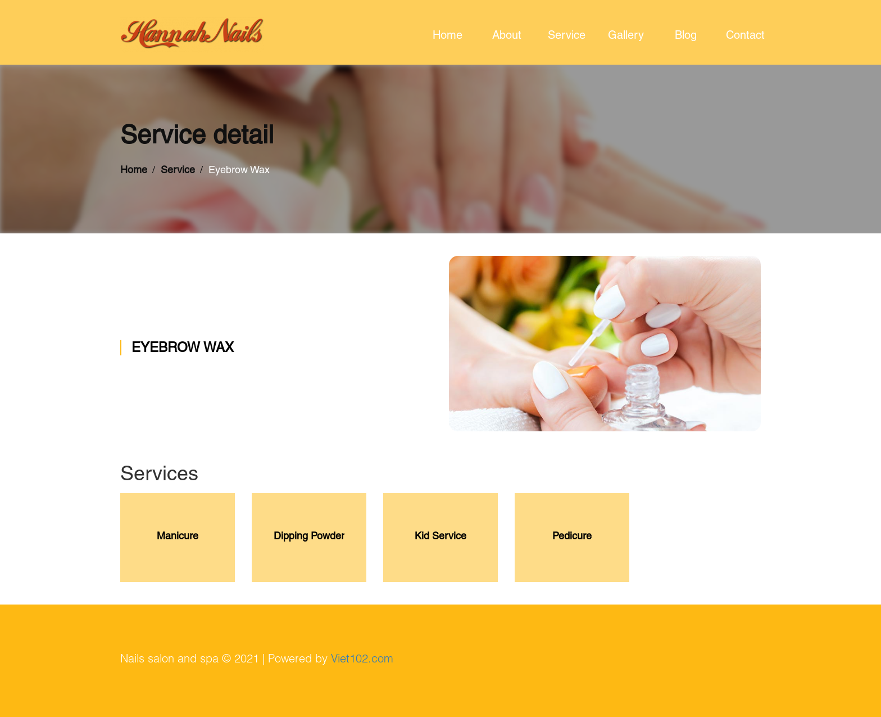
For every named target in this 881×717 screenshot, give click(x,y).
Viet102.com (362, 660)
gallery (626, 36)
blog (686, 36)
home (447, 36)
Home (133, 171)
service (566, 36)
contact (745, 36)
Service (178, 171)
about (506, 36)
